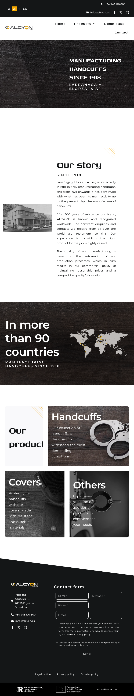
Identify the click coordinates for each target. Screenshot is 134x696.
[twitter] (120, 12)
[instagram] (127, 12)
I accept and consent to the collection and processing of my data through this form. (89, 644)
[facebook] (114, 12)
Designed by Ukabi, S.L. (107, 689)
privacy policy (83, 634)
